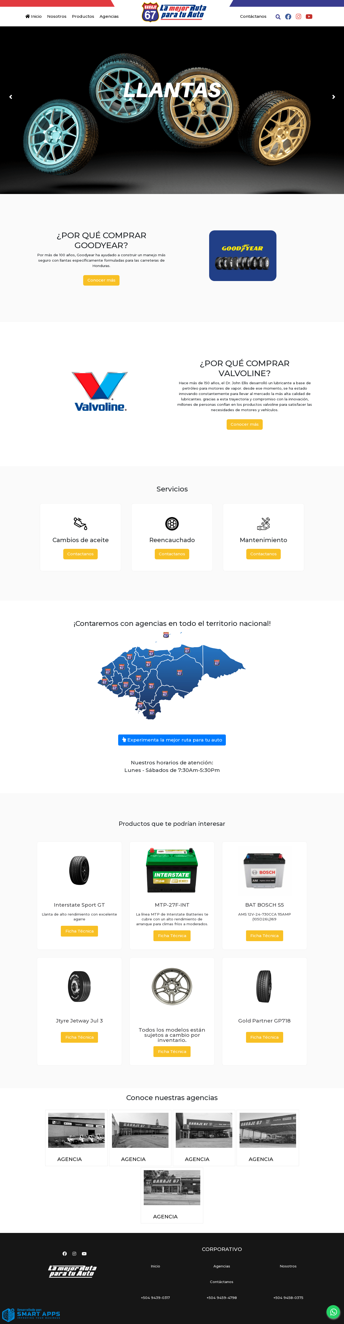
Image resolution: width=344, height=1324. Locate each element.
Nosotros (56, 16)
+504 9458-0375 (288, 1297)
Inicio (33, 16)
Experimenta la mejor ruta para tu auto (172, 740)
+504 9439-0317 (155, 1297)
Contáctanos (253, 16)
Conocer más (101, 280)
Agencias (109, 16)
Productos (83, 16)
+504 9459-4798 (221, 1297)
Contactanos (80, 553)
